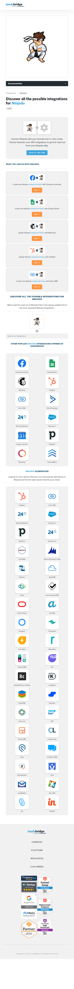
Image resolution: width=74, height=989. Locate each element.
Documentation (15, 83)
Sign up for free (37, 153)
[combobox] (37, 336)
